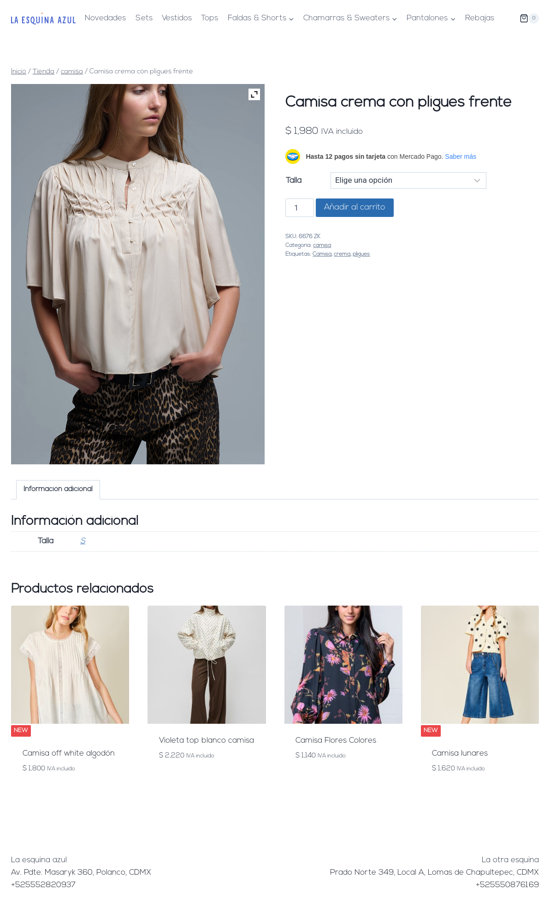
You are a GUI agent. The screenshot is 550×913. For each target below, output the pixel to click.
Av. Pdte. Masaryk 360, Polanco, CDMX (81, 873)
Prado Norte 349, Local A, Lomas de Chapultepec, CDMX (434, 873)
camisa (322, 245)
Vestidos (177, 18)
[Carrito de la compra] (529, 18)
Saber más (460, 156)
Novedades (105, 18)
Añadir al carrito (354, 207)
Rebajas (479, 18)
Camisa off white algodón (69, 753)
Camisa (322, 254)
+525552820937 (43, 885)
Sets (144, 18)
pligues (361, 254)
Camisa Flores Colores (336, 741)
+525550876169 (507, 885)
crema (342, 254)
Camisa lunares (460, 753)
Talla (294, 181)
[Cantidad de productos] (299, 207)
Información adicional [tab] (58, 489)
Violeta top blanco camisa (206, 741)
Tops (209, 18)
